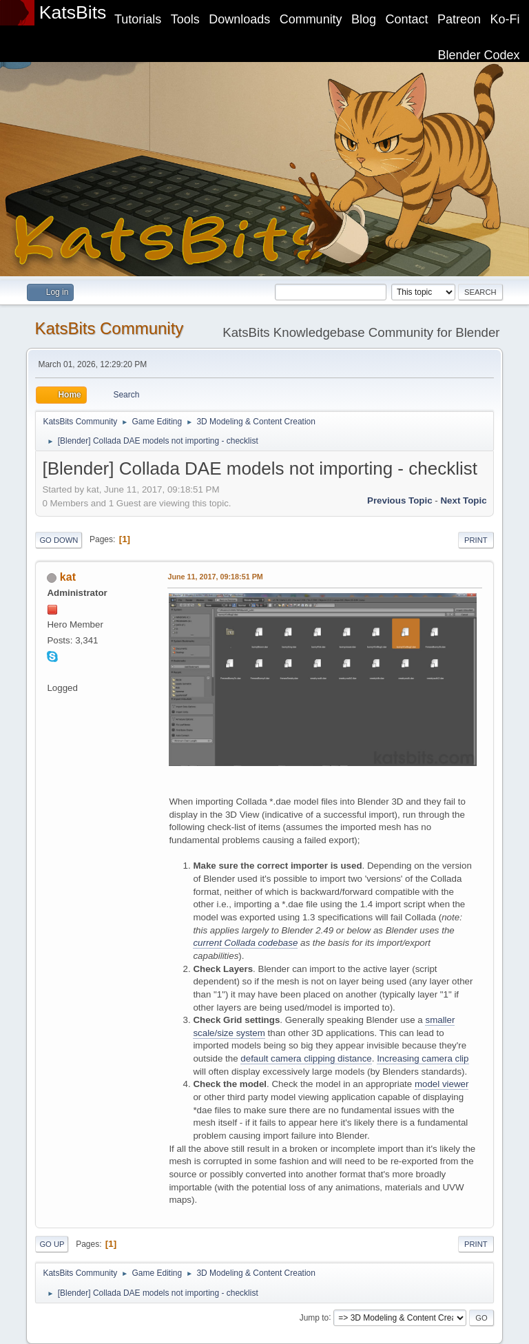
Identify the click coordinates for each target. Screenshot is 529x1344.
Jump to (314, 1317)
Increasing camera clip (422, 1058)
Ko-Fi (505, 19)
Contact (407, 19)
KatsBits (73, 12)
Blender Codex (479, 55)
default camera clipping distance (305, 1058)
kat (68, 577)
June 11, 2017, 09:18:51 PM (214, 576)
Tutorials (137, 19)
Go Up (51, 1244)
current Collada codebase (245, 943)
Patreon (459, 19)
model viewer (442, 1084)
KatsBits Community (108, 328)
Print (476, 540)
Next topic (463, 500)
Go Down (58, 540)
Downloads (239, 19)
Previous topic (400, 500)
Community (311, 19)
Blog (363, 19)
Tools (185, 19)
